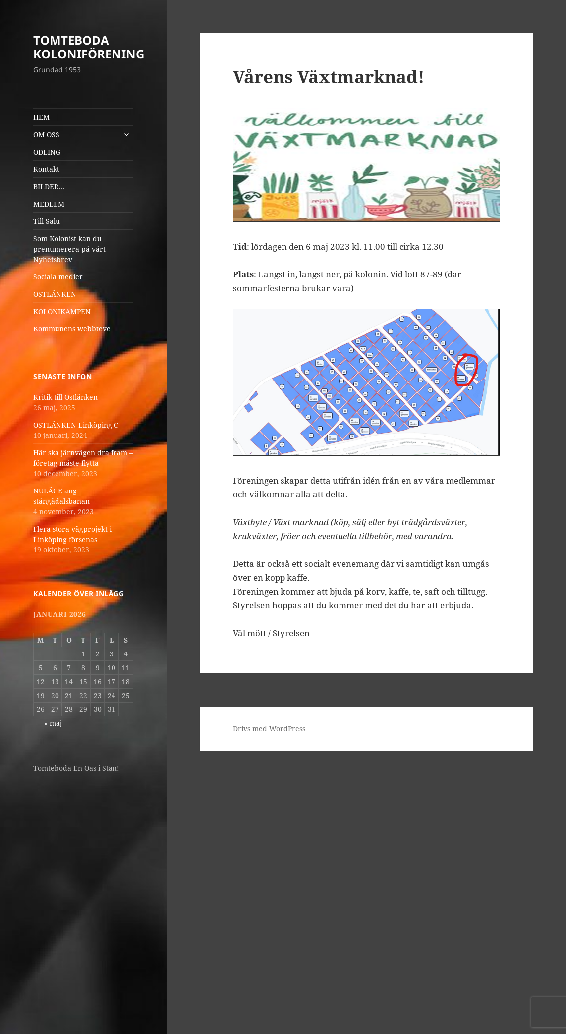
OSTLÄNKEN (54, 294)
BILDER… (48, 186)
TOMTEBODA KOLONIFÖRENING (88, 47)
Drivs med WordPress (269, 728)
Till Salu (46, 221)
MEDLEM (48, 204)
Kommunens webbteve (72, 328)
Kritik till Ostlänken (65, 397)
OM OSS (46, 134)
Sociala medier (58, 276)
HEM (41, 117)
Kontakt (46, 169)
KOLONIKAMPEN (62, 311)
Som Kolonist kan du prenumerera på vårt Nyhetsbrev (69, 249)
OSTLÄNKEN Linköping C (75, 425)
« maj (53, 723)
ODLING (46, 152)
